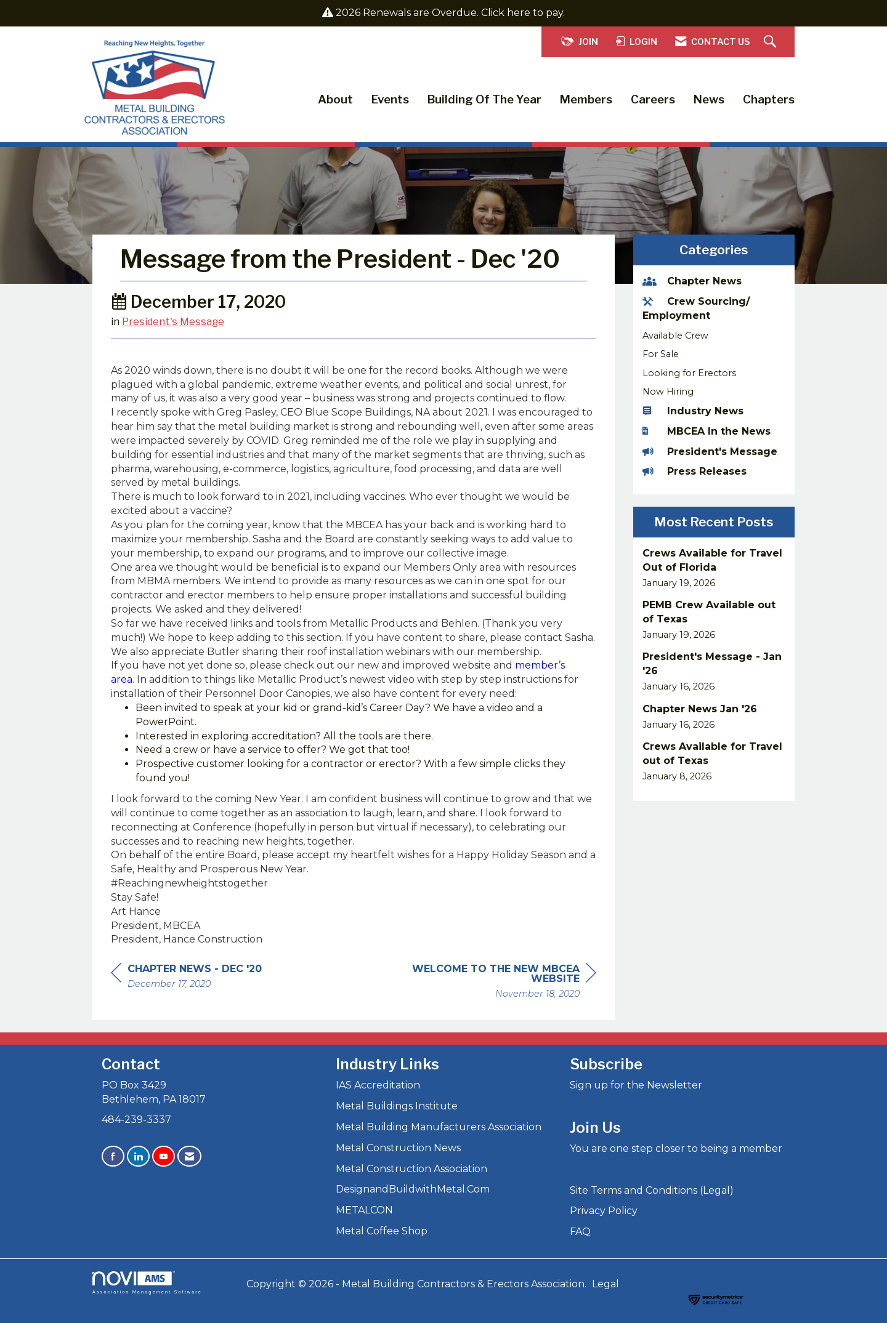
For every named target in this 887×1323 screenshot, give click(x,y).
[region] (503, 982)
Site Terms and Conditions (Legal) (652, 1190)
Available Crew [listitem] (675, 335)
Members (586, 99)
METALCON (364, 1210)
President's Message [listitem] (709, 451)
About (335, 99)
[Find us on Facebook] (113, 1156)
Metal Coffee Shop (381, 1231)
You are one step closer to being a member (676, 1148)
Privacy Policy (604, 1210)
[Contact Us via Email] (189, 1156)
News (709, 99)
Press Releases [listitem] (694, 471)
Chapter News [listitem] (692, 281)
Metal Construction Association (411, 1169)
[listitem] (714, 568)
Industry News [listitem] (692, 411)
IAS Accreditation (378, 1085)
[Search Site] (771, 42)
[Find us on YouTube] (163, 1156)
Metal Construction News (398, 1148)
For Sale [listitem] (660, 354)
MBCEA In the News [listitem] (706, 431)
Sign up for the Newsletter (636, 1085)
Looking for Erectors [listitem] (689, 373)
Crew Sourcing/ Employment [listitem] (696, 308)
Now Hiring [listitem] (668, 391)
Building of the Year (484, 99)
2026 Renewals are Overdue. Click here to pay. (450, 12)
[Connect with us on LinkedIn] (138, 1156)
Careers (653, 99)
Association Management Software (147, 1282)
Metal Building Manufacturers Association (438, 1127)
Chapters (769, 99)
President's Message (173, 321)
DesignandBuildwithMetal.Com (413, 1189)
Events (390, 99)
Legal (605, 1284)
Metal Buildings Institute (397, 1106)
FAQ (580, 1231)
